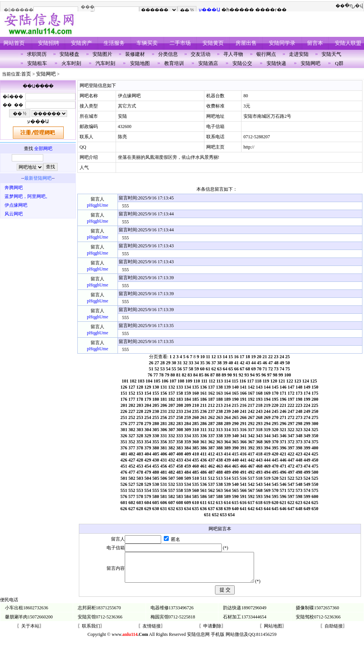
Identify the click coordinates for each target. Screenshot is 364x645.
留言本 (315, 43)
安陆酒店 (208, 63)
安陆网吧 (310, 63)
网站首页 (14, 43)
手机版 (217, 640)
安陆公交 (242, 63)
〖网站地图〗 (273, 631)
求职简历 (37, 54)
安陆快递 (276, 63)
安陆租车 (37, 63)
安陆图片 (102, 54)
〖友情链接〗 (151, 631)
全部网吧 (43, 148)
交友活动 (200, 54)
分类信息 (168, 54)
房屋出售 (246, 43)
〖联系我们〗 (91, 631)
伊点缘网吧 (16, 205)
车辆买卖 (147, 43)
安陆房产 (81, 43)
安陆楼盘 (69, 54)
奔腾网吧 (14, 187)
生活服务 (114, 43)
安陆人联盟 (348, 43)
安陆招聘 (48, 43)
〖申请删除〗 (212, 631)
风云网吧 (14, 214)
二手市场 (180, 43)
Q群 (339, 63)
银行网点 (266, 54)
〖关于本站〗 (30, 631)
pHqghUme (97, 205)
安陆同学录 (282, 43)
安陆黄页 (213, 43)
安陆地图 (140, 63)
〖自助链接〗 (333, 631)
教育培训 (174, 63)
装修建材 (135, 54)
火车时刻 (71, 63)
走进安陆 (299, 54)
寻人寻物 (233, 54)
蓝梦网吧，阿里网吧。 (27, 196)
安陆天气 (331, 54)
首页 (26, 74)
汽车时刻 (105, 63)
